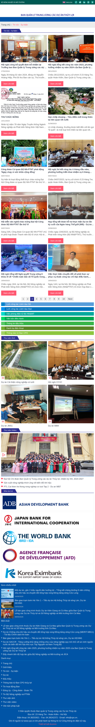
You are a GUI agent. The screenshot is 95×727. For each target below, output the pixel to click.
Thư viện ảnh (9, 698)
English (69, 2)
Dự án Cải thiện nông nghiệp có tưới (17, 382)
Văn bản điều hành (15, 318)
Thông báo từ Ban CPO (17, 333)
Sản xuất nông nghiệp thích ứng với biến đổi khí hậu (27, 483)
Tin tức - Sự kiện (10, 31)
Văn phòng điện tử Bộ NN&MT (20, 314)
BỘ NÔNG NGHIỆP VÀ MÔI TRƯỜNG (13, 2)
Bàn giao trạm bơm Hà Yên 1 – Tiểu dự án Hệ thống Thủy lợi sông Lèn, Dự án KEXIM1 (50, 601)
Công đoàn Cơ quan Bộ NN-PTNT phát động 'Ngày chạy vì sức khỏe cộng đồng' (22, 170)
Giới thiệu (7, 667)
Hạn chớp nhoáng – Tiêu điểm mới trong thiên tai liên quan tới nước (70, 118)
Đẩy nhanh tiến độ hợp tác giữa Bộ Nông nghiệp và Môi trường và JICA (35, 654)
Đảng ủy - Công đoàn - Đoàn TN (17, 690)
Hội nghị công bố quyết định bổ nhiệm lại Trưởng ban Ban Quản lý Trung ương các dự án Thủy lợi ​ (24, 66)
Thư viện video (9, 702)
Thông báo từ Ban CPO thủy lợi (17, 683)
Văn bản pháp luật (11, 706)
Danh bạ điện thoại (15, 328)
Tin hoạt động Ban (11, 686)
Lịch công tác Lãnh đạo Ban (19, 309)
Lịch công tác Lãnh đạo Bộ (18, 304)
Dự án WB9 (53, 426)
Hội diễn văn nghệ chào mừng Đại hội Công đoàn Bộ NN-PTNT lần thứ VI (22, 223)
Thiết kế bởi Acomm (47, 724)
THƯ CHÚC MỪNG (10, 117)
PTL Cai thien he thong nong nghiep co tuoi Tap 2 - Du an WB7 (32, 486)
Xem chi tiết (8, 84)
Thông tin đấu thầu (14, 323)
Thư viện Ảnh (9, 338)
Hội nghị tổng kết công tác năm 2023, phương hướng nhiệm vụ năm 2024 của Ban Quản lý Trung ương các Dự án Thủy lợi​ (70, 66)
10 (64, 299)
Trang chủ (5, 25)
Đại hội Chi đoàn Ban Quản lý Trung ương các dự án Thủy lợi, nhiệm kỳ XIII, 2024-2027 (47, 454)
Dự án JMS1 (7, 426)
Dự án (6, 675)
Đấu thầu (7, 679)
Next (70, 299)
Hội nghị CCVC (55, 382)
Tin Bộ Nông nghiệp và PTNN (16, 694)
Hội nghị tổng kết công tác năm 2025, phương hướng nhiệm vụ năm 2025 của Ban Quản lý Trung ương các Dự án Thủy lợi (47, 649)
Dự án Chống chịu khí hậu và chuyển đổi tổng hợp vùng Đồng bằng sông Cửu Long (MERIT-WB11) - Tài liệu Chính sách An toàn (48, 633)
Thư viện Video (10, 430)
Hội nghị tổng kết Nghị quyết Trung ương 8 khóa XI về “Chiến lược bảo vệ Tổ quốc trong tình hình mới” (23, 275)
